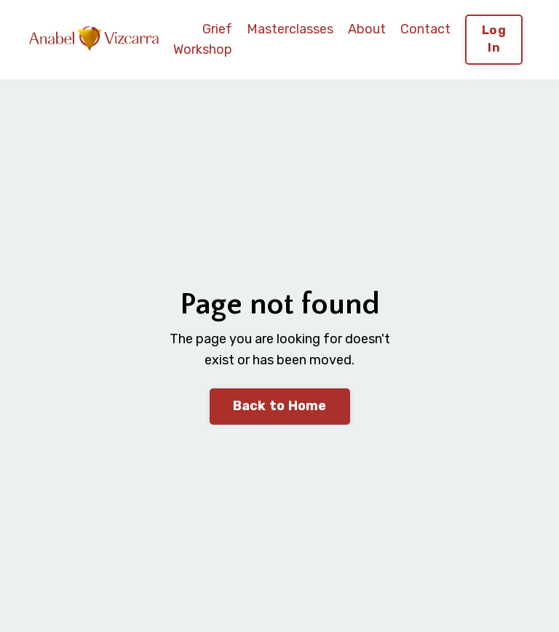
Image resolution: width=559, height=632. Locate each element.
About (367, 29)
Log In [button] (494, 39)
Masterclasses (290, 29)
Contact (425, 29)
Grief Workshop (202, 39)
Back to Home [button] (280, 406)
